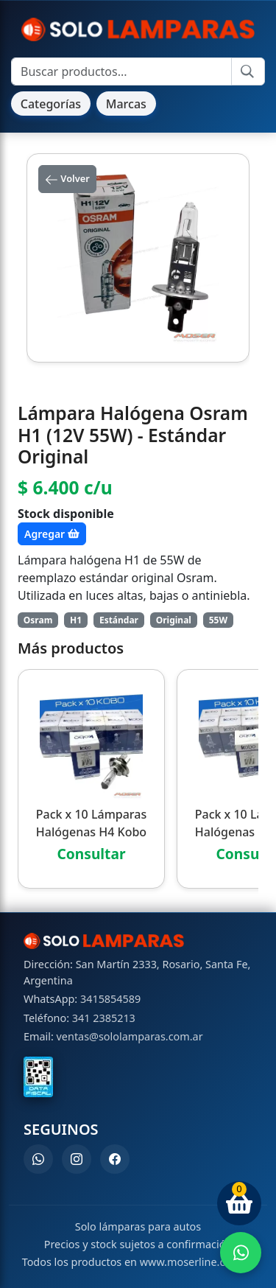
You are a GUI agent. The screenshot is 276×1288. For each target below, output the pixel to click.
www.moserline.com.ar (197, 1262)
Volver (67, 179)
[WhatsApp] (38, 1159)
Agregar (51, 534)
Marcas (126, 104)
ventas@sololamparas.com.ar (130, 1036)
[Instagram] (76, 1159)
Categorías (51, 104)
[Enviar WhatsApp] (240, 1252)
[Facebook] (115, 1159)
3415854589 (110, 999)
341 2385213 (103, 1018)
